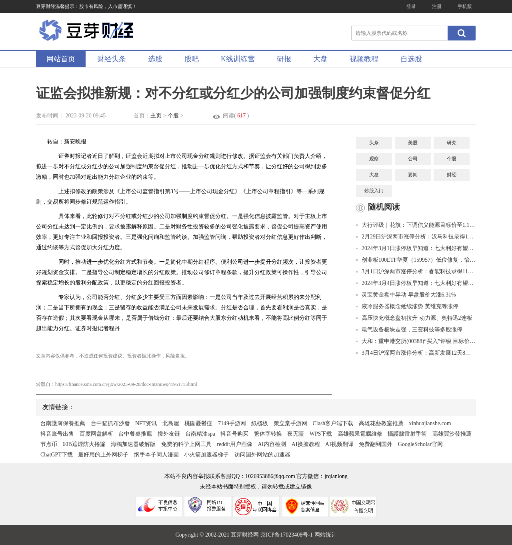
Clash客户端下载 (332, 423)
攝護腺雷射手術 (407, 434)
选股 (155, 59)
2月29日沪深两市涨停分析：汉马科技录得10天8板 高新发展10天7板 (416, 237)
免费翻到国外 (375, 444)
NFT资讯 (146, 423)
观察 (374, 158)
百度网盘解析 (96, 434)
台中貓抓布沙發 (110, 423)
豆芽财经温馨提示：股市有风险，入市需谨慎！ (86, 6)
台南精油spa (200, 434)
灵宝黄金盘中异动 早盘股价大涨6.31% (406, 295)
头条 (374, 142)
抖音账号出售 (57, 434)
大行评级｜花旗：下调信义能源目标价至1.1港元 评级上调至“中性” (416, 225)
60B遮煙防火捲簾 (84, 444)
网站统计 (325, 535)
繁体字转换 (268, 434)
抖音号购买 (234, 434)
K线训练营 (238, 59)
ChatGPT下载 (56, 455)
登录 (411, 6)
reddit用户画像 (234, 444)
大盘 (320, 59)
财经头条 (111, 59)
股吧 (191, 59)
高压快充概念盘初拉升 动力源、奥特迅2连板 (414, 318)
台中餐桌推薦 (135, 434)
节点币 (48, 444)
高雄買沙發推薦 (452, 434)
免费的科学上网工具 (186, 444)
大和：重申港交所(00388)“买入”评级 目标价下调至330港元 (416, 341)
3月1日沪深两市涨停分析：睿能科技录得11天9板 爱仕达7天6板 (416, 271)
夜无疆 (295, 434)
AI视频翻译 (339, 444)
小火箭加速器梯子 (206, 455)
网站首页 (60, 59)
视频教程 (364, 59)
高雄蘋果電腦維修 (360, 434)
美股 (413, 142)
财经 (451, 175)
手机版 (465, 6)
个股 (173, 116)
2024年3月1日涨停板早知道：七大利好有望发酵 (416, 248)
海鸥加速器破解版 (133, 444)
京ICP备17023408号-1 (287, 535)
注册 (437, 6)
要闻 (413, 175)
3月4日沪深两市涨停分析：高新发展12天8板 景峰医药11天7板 (416, 353)
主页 (156, 116)
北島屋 (170, 423)
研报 (284, 59)
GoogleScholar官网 (420, 444)
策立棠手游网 (290, 423)
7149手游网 (232, 423)
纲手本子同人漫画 (156, 455)
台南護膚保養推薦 (62, 423)
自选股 (411, 59)
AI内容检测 (272, 444)
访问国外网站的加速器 (262, 455)
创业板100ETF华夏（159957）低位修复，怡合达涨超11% (416, 260)
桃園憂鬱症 (198, 423)
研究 (451, 142)
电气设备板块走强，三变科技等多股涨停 (409, 330)
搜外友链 (169, 434)
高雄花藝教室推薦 (381, 423)
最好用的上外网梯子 (103, 455)
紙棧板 (259, 423)
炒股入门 (374, 191)
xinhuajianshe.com (430, 423)
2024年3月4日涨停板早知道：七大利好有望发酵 (416, 283)
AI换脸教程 (306, 444)
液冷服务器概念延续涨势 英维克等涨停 (407, 306)
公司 (413, 158)
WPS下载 (321, 434)
